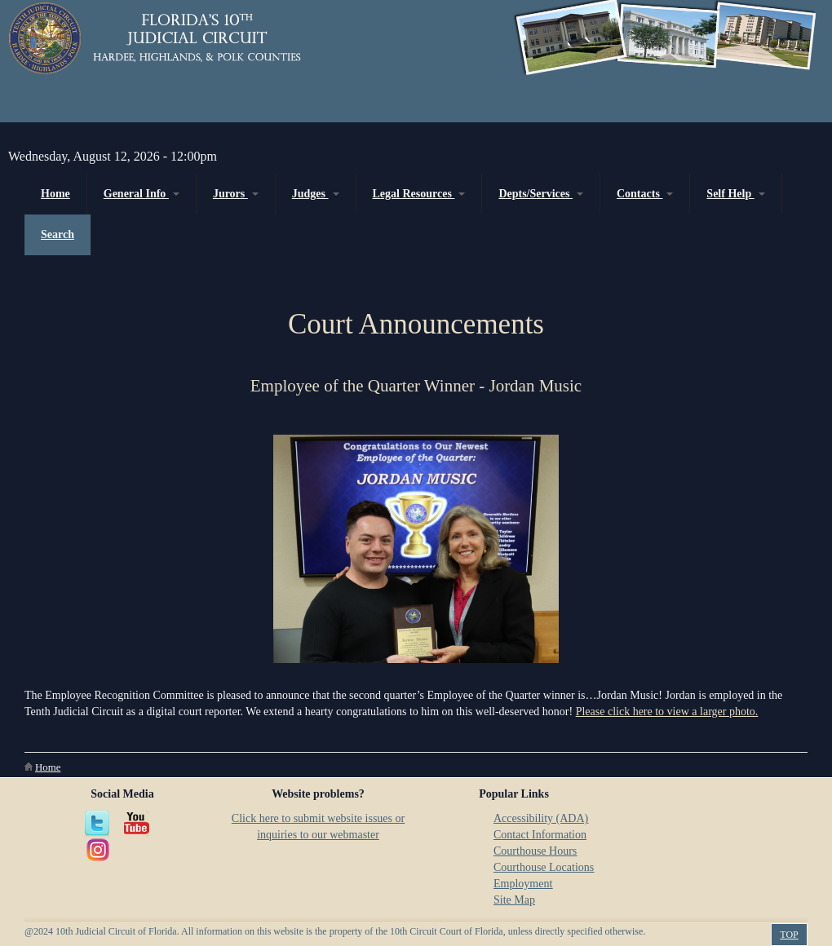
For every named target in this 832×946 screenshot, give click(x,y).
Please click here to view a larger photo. (667, 711)
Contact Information (539, 835)
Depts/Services (540, 194)
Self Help (735, 194)
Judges (315, 194)
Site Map (514, 900)
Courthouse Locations (543, 867)
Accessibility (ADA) (540, 818)
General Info (141, 194)
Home (55, 194)
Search (57, 234)
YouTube (137, 824)
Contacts (645, 194)
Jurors (236, 194)
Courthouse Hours (535, 851)
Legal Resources (419, 194)
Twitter (98, 824)
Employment (522, 883)
